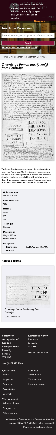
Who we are (34, 379)
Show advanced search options (19, 47)
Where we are (10, 412)
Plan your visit (9, 408)
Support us (8, 379)
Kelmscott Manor (11, 403)
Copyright (7, 393)
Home (5, 56)
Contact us (8, 384)
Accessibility (9, 389)
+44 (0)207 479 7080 (13, 363)
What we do (34, 374)
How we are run (36, 384)
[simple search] (28, 35)
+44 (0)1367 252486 (38, 352)
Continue (39, 21)
